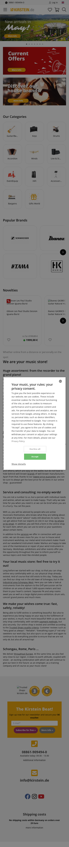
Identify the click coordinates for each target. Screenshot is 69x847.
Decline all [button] (35, 449)
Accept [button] (34, 456)
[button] (19, 464)
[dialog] (34, 423)
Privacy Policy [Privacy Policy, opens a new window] (18, 441)
